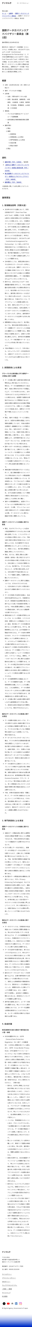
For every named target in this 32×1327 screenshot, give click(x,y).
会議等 (11, 13)
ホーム (4, 13)
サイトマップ (6, 1293)
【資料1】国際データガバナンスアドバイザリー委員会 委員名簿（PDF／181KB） (17, 168)
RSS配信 (5, 1296)
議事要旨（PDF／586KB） (13, 182)
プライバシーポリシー (9, 1278)
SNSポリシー (6, 1282)
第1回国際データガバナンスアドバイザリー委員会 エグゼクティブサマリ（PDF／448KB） (17, 176)
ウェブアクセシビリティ (9, 1285)
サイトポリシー (7, 1274)
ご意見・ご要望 (7, 1289)
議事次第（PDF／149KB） (13, 162)
